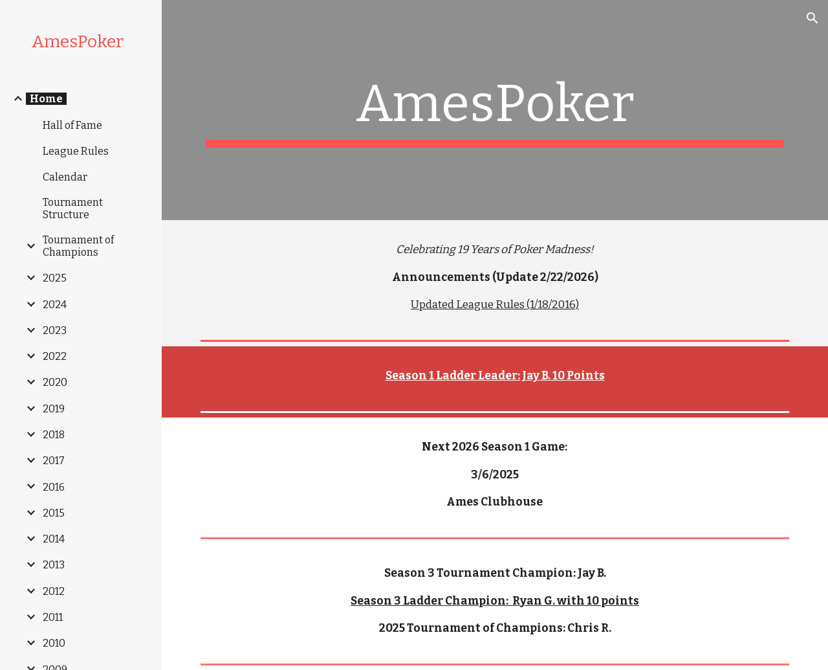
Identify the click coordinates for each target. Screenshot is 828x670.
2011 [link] (53, 617)
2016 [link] (54, 487)
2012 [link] (54, 591)
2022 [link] (55, 356)
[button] (812, 18)
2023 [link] (55, 330)
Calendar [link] (65, 177)
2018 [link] (54, 435)
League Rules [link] (76, 151)
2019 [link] (54, 409)
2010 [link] (54, 643)
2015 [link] (54, 513)
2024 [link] (55, 304)
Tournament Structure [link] (73, 208)
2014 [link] (54, 539)
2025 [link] (55, 278)
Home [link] (46, 99)
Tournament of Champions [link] (78, 246)
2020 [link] (55, 382)
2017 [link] (54, 460)
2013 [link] (54, 565)
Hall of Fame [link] (72, 125)
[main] (495, 110)
